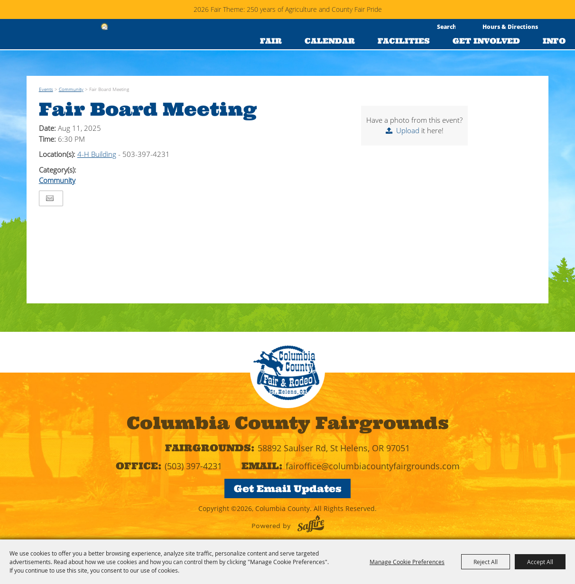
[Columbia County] (47, 53)
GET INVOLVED (486, 41)
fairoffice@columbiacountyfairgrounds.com (373, 466)
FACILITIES (404, 41)
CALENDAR (330, 41)
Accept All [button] (540, 562)
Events (46, 89)
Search (463, 27)
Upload (407, 130)
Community (71, 89)
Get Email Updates (288, 488)
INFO (554, 41)
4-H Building (96, 154)
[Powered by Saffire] (310, 523)
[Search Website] (446, 26)
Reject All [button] (485, 562)
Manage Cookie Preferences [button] (407, 562)
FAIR (271, 41)
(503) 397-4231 (193, 466)
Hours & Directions (510, 26)
